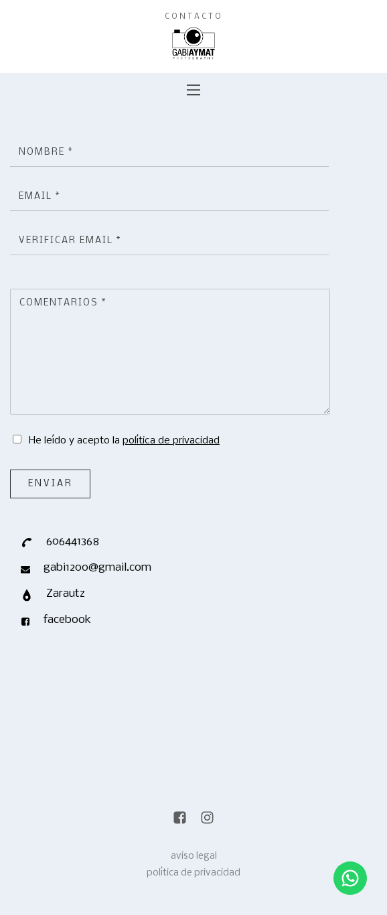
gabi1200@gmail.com (97, 567)
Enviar (50, 484)
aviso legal (194, 856)
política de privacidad (171, 440)
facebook (67, 620)
